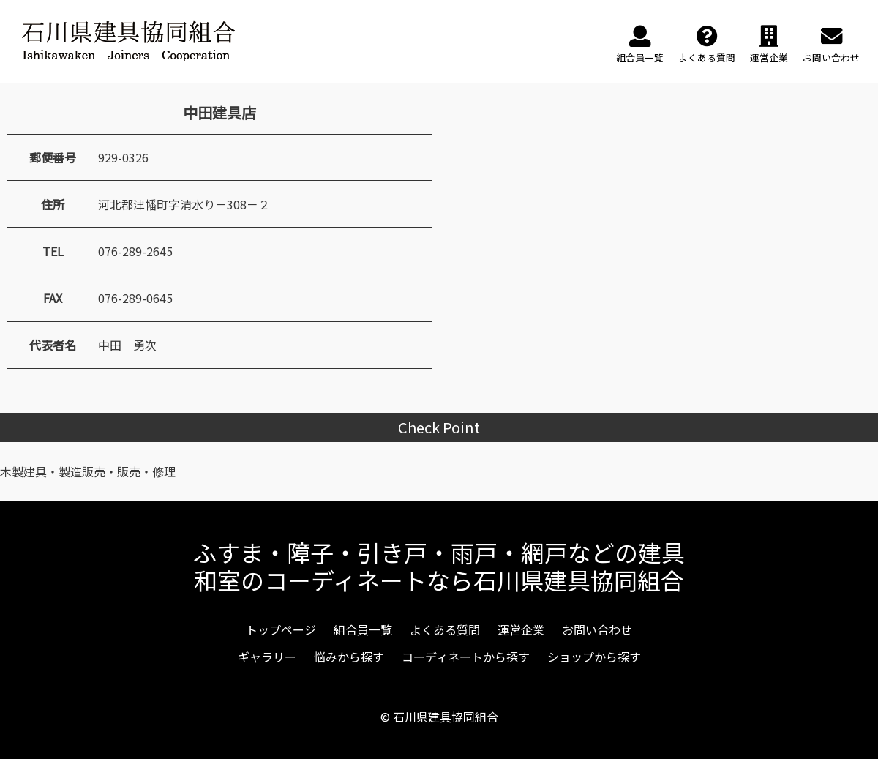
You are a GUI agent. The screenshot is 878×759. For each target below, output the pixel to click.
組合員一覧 (363, 629)
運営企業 (521, 629)
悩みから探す (349, 656)
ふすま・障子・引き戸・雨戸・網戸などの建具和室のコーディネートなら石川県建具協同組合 (439, 566)
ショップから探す (594, 656)
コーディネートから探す (466, 656)
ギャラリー (267, 656)
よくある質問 (445, 629)
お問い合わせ (597, 629)
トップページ (281, 629)
